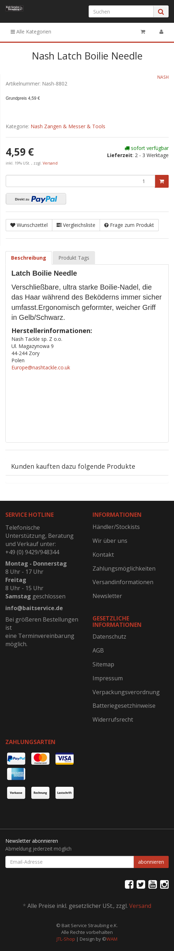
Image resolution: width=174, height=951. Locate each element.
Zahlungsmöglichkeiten (124, 568)
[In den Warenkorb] (162, 181)
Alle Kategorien (31, 31)
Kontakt (103, 554)
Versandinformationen (123, 582)
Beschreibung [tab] (28, 257)
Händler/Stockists (116, 527)
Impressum (108, 678)
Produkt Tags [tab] (73, 257)
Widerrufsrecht (113, 719)
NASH (163, 77)
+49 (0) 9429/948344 (32, 552)
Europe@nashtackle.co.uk (40, 367)
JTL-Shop (66, 939)
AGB (98, 650)
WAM (111, 939)
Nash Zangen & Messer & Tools (68, 126)
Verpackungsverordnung (126, 692)
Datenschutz (109, 636)
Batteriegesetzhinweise (124, 706)
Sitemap (103, 664)
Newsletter (107, 596)
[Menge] (80, 181)
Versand (50, 163)
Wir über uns (110, 541)
